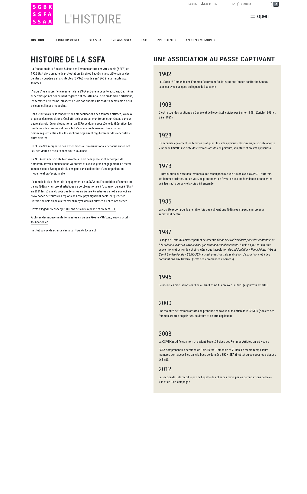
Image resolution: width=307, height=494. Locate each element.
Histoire (38, 40)
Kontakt (193, 3)
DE (215, 3)
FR (222, 3)
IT (228, 3)
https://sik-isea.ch (85, 230)
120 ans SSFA (121, 40)
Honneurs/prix (67, 40)
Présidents (166, 40)
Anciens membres (200, 40)
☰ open (259, 16)
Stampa (95, 40)
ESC (144, 40)
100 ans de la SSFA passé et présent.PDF (91, 209)
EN (233, 3)
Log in (206, 3)
